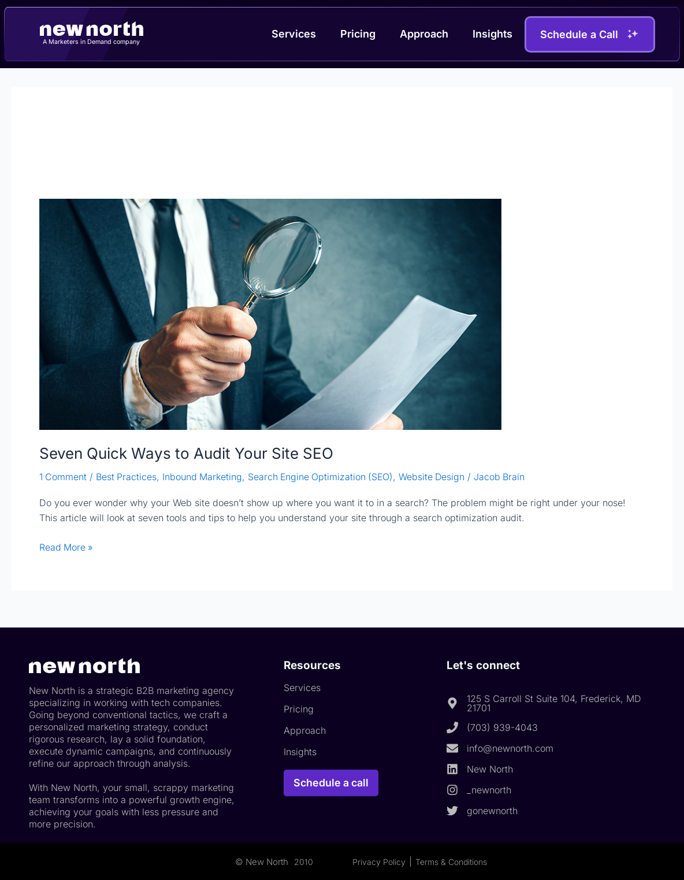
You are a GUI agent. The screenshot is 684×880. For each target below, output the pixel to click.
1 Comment (63, 476)
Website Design (436, 476)
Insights (492, 34)
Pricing (358, 34)
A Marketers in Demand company (91, 42)
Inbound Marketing (203, 476)
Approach (424, 34)
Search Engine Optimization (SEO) (323, 476)
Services (294, 34)
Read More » (66, 546)
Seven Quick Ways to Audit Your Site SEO (186, 453)
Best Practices (127, 476)
